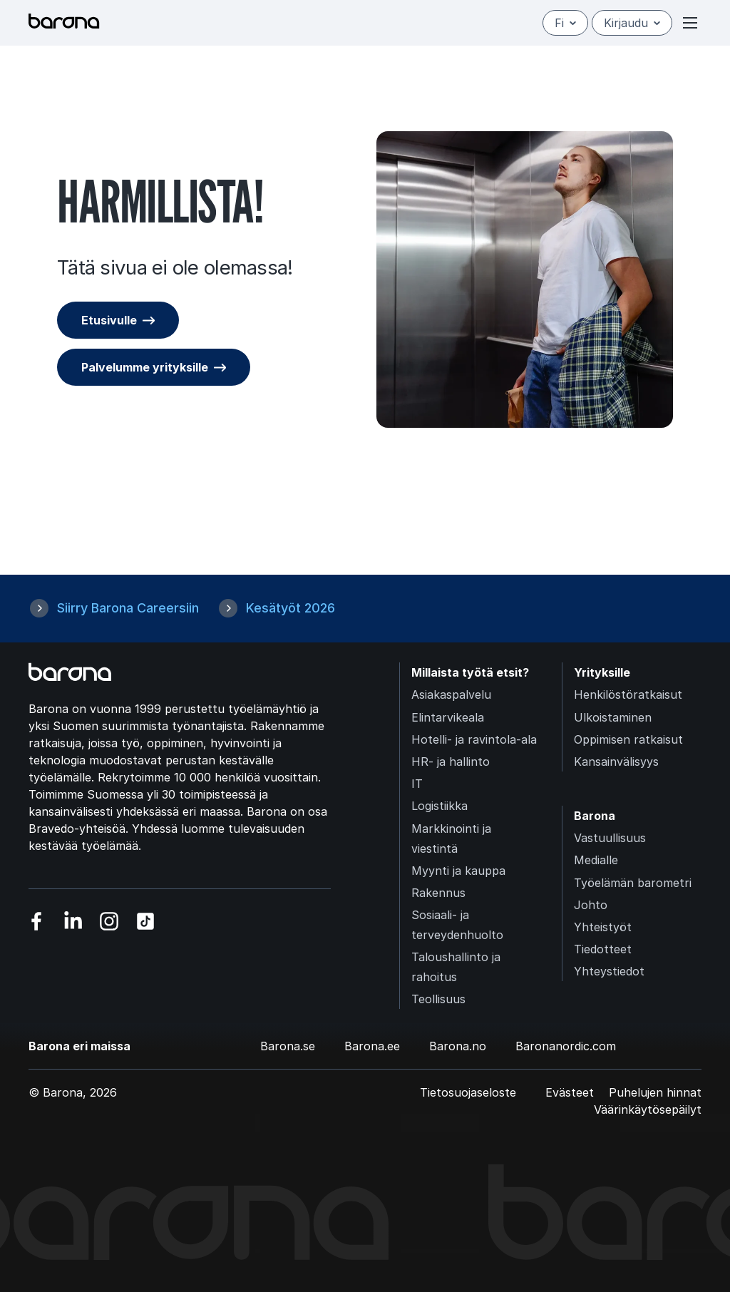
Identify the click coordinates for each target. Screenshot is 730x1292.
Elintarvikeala (447, 717)
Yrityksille (602, 672)
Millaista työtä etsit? (470, 672)
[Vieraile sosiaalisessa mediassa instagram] (109, 921)
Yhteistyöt (603, 927)
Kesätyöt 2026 (290, 607)
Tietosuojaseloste (468, 1092)
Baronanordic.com (565, 1046)
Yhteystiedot (609, 971)
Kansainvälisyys (616, 761)
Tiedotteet (603, 949)
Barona (594, 816)
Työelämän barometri (633, 883)
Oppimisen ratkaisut (628, 739)
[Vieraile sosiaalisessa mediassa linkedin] (73, 921)
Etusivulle (109, 320)
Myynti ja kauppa (458, 870)
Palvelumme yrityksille (144, 367)
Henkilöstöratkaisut (628, 694)
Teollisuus (438, 999)
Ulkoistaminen (613, 717)
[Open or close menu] (690, 22)
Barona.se (287, 1046)
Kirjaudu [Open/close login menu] (632, 23)
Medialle (596, 860)
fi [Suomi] (565, 23)
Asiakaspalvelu (451, 694)
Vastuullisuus (610, 838)
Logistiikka (439, 806)
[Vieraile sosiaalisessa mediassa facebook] (36, 921)
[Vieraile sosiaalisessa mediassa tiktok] (145, 921)
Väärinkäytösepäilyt (647, 1109)
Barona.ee (372, 1046)
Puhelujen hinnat (655, 1092)
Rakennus (438, 893)
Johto (590, 905)
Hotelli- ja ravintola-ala (474, 739)
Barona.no (457, 1046)
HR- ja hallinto (450, 761)
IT (417, 783)
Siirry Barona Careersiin (128, 607)
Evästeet (569, 1092)
